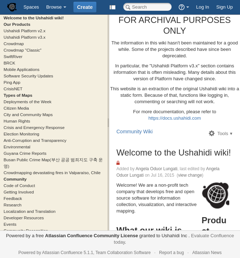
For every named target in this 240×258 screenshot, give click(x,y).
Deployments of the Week (28, 101)
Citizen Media (16, 108)
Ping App (12, 82)
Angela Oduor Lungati (156, 168)
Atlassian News (207, 252)
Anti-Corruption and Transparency (35, 140)
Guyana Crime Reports (25, 153)
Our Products (17, 24)
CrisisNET (13, 88)
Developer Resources (24, 217)
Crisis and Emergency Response (34, 127)
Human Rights (17, 121)
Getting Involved (19, 192)
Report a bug (171, 252)
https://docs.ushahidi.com (174, 118)
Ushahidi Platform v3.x (24, 37)
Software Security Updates (28, 75)
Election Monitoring (21, 134)
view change (190, 175)
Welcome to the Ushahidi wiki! (34, 17)
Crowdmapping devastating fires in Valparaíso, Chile (52, 172)
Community (15, 179)
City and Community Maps (28, 114)
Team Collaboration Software (123, 252)
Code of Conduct (19, 185)
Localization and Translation (30, 211)
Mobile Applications (21, 69)
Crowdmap (14, 43)
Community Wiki (134, 131)
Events (10, 224)
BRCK (9, 63)
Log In (202, 7)
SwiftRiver (13, 56)
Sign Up (224, 7)
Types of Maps (18, 95)
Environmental (17, 146)
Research (12, 204)
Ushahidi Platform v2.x (24, 30)
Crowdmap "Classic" (23, 50)
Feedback (13, 198)
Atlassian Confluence (62, 252)
